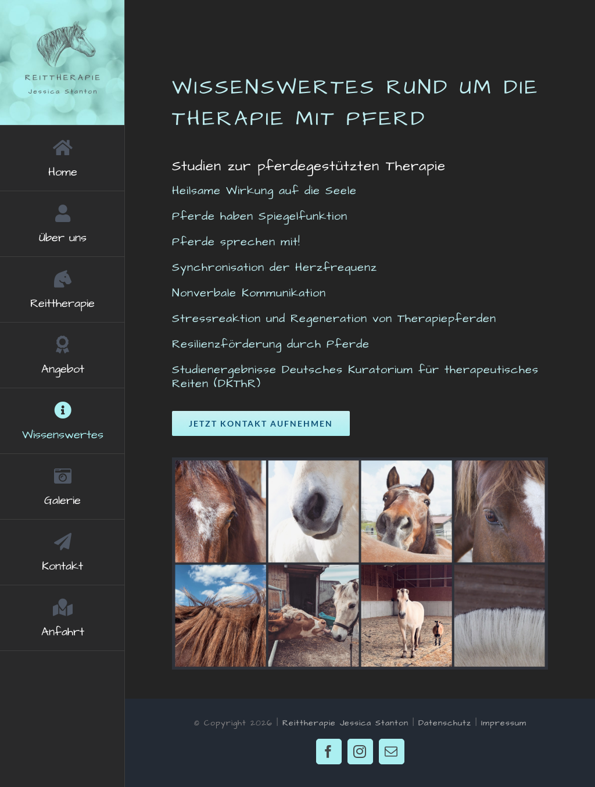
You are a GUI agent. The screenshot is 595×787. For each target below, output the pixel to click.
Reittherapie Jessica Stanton (345, 723)
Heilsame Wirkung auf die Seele (264, 191)
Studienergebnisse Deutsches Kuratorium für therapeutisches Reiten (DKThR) (355, 377)
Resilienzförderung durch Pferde (271, 344)
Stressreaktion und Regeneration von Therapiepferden (334, 318)
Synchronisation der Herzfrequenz (274, 267)
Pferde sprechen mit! (236, 242)
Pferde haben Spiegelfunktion (259, 216)
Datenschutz (444, 723)
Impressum (503, 723)
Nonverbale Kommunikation (249, 293)
